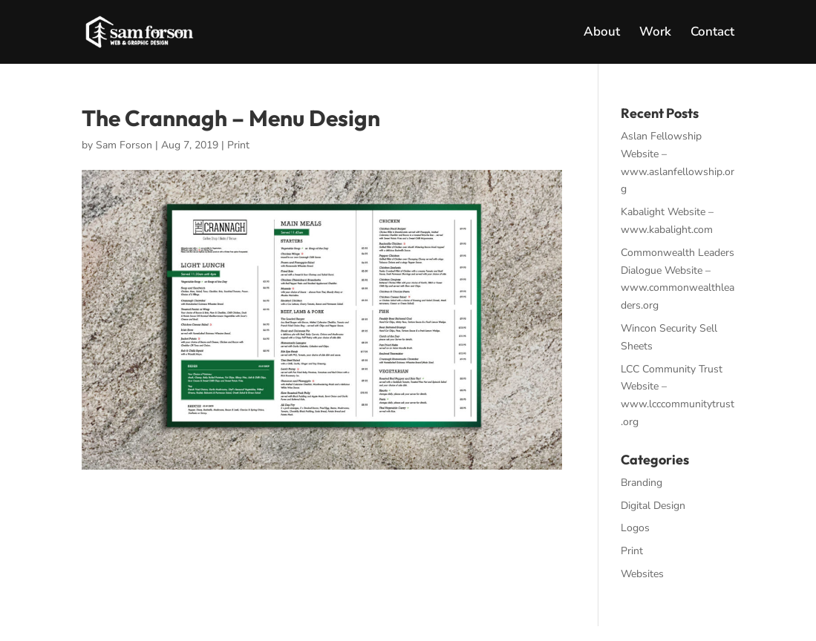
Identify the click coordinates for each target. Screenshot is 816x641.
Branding (641, 483)
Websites (642, 574)
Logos (635, 528)
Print (238, 145)
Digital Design (653, 506)
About (602, 33)
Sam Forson (124, 145)
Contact (712, 33)
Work (655, 33)
